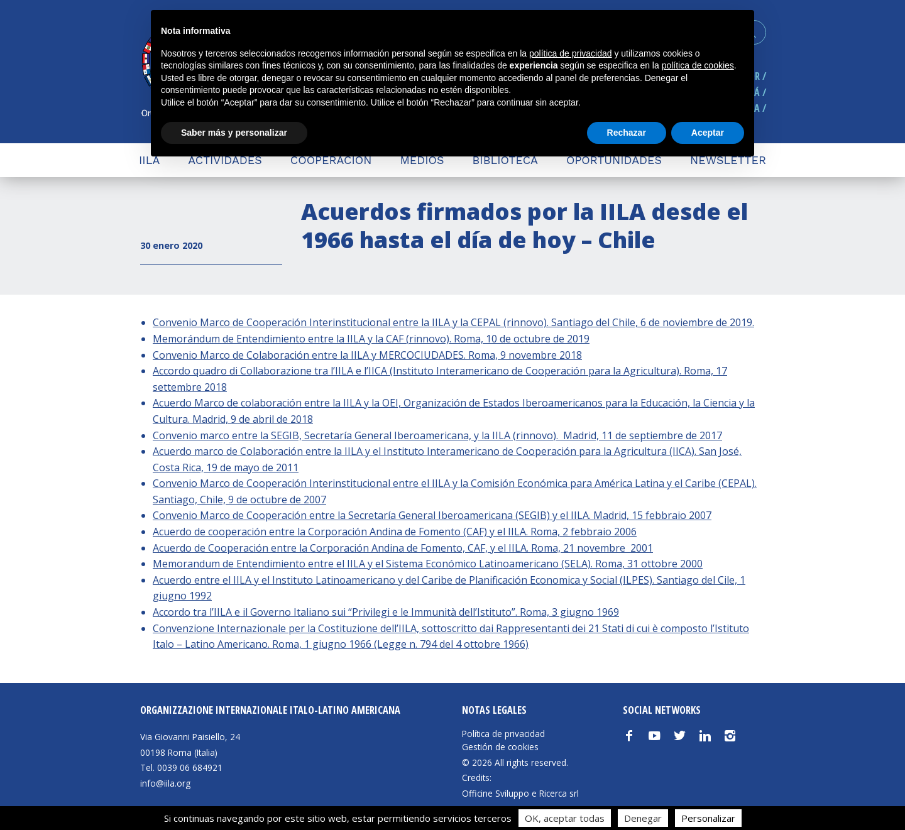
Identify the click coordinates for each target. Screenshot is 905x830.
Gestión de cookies (500, 747)
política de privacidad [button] (570, 53)
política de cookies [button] (698, 65)
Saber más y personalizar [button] (234, 133)
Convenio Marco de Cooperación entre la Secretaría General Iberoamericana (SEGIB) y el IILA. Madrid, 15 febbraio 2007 (432, 515)
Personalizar (708, 818)
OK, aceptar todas (565, 818)
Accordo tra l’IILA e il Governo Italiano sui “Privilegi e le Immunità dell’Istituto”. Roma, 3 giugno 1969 (386, 612)
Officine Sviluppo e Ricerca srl (520, 793)
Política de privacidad (503, 733)
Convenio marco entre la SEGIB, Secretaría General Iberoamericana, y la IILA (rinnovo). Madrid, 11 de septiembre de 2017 (437, 435)
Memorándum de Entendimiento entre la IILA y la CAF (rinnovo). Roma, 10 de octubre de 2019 (371, 339)
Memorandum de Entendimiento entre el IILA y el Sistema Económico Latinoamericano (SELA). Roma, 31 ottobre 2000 (428, 564)
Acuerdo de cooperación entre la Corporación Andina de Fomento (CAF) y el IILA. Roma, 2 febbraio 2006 (395, 531)
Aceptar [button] (707, 133)
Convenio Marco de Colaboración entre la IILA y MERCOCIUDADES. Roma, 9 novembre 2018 (367, 355)
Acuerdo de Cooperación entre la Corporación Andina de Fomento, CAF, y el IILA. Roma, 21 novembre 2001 (403, 548)
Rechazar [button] (626, 133)
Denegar (643, 818)
